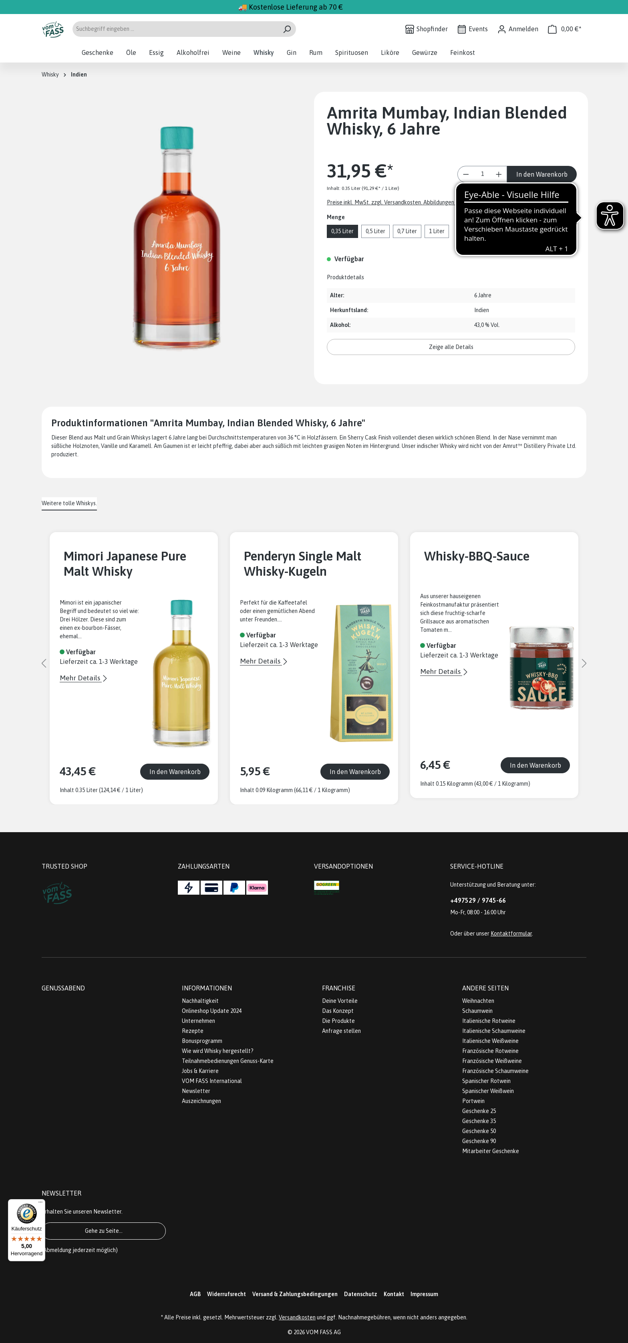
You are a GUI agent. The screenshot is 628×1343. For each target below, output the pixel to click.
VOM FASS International (212, 1081)
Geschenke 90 (479, 1141)
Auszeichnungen (201, 1101)
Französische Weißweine (492, 1061)
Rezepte (192, 1031)
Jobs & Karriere (200, 1071)
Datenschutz (360, 1294)
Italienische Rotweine (488, 1021)
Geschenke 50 (479, 1131)
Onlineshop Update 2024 (212, 1011)
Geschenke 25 (479, 1111)
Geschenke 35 (479, 1121)
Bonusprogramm (202, 1041)
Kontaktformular (511, 933)
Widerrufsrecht (226, 1294)
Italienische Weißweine (490, 1041)
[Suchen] (287, 29)
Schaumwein (477, 1011)
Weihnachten (478, 1001)
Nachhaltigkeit (200, 1001)
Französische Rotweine (490, 1051)
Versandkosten (297, 1317)
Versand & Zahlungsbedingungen (295, 1294)
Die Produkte (338, 1021)
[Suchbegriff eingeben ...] (175, 29)
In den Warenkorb (542, 174)
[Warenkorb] (564, 29)
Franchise (338, 988)
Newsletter (196, 1091)
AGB (195, 1294)
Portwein (473, 1101)
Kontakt (394, 1294)
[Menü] (40, 1204)
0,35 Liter (342, 231)
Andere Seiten (485, 988)
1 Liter (437, 231)
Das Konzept (338, 1011)
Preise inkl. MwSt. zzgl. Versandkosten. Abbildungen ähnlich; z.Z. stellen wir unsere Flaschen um (443, 202)
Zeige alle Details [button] (451, 347)
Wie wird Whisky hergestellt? (218, 1051)
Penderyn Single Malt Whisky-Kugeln (302, 563)
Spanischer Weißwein (488, 1091)
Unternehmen (198, 1021)
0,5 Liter (375, 231)
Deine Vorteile (340, 1001)
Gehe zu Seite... (104, 1231)
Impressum (424, 1294)
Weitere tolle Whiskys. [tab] (69, 503)
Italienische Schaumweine (493, 1031)
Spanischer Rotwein (486, 1081)
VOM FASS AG (323, 1332)
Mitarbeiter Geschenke (490, 1151)
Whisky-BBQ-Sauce (476, 555)
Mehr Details (81, 678)
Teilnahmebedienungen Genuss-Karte (228, 1061)
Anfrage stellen (341, 1031)
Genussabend (63, 988)
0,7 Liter (407, 231)
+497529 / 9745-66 (478, 900)
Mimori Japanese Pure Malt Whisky (125, 563)
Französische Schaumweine (495, 1071)
